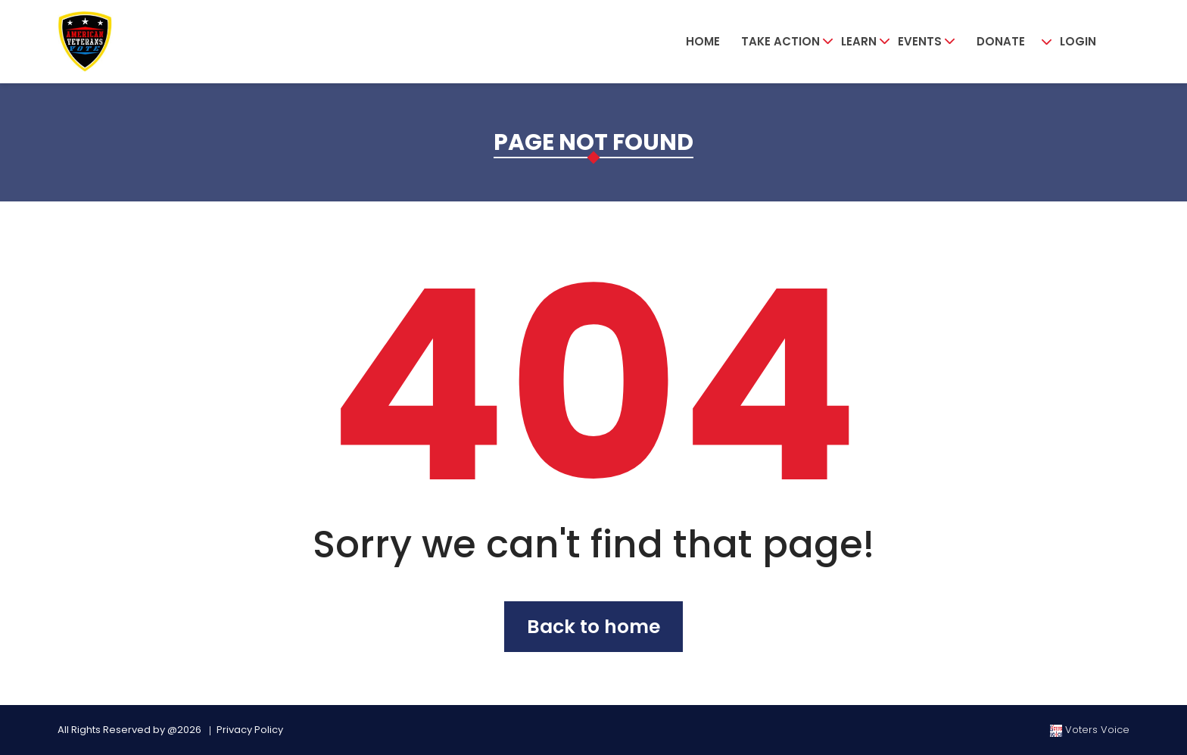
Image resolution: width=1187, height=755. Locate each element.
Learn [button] (859, 41)
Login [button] (1078, 41)
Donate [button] (1001, 41)
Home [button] (703, 41)
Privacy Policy (250, 729)
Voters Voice (1089, 729)
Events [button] (920, 41)
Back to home (593, 626)
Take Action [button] (780, 41)
